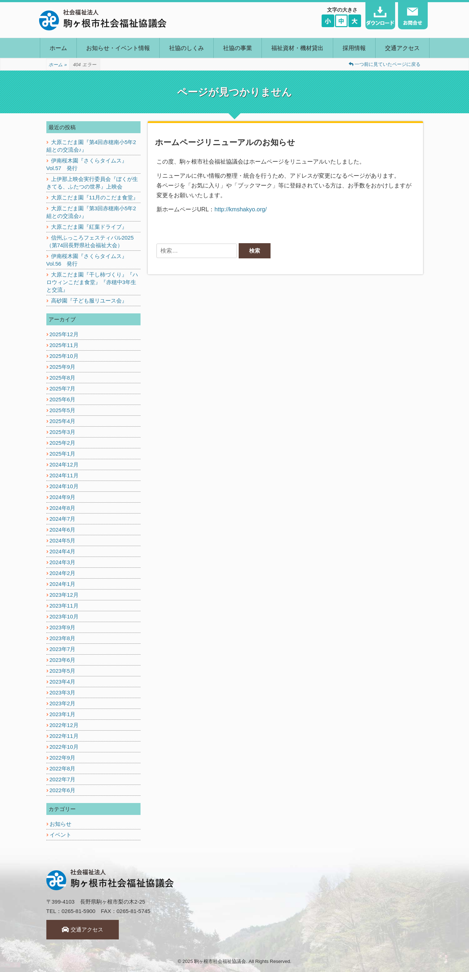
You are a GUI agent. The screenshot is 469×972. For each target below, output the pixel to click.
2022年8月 (63, 768)
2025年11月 (64, 345)
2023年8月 (63, 638)
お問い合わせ (413, 15)
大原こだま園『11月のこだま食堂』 (95, 197)
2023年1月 (63, 714)
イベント (60, 835)
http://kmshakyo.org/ (240, 209)
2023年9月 (63, 627)
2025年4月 (63, 421)
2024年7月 (63, 519)
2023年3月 (63, 692)
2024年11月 (64, 475)
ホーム (58, 48)
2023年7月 (63, 649)
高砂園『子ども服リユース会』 (89, 300)
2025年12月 (64, 334)
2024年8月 (63, 508)
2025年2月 (63, 443)
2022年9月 (63, 758)
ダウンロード (380, 15)
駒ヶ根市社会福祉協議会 (220, 961)
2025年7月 (63, 388)
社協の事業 (237, 48)
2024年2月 (63, 573)
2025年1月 (63, 454)
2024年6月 (63, 530)
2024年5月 (63, 540)
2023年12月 (64, 595)
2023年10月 (64, 616)
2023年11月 (64, 606)
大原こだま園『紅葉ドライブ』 (89, 227)
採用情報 (354, 48)
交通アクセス (402, 48)
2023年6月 (63, 660)
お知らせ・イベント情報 (118, 48)
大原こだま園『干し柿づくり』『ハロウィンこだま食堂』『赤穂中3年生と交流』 (92, 282)
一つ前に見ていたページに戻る (385, 64)
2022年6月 (63, 790)
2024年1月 (63, 584)
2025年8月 (63, 378)
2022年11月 (64, 736)
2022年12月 (64, 725)
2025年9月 (63, 367)
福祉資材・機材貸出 (297, 48)
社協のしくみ (186, 48)
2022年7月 (63, 779)
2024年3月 (63, 562)
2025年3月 (63, 432)
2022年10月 (64, 747)
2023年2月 (63, 703)
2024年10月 (64, 486)
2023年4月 (63, 682)
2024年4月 (63, 551)
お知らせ (60, 824)
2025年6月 (63, 399)
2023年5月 (63, 671)
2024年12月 (64, 464)
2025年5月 (63, 410)
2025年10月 (64, 356)
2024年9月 (63, 497)
